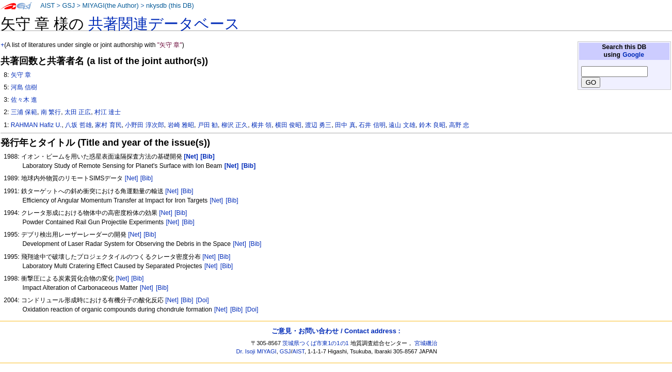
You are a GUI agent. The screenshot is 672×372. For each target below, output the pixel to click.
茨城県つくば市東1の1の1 (315, 343)
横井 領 (261, 125)
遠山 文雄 (402, 125)
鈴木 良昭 (432, 125)
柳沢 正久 (234, 125)
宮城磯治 (425, 343)
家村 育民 (108, 125)
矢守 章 (21, 75)
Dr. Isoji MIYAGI (256, 351)
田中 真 (345, 125)
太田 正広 (78, 112)
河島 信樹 (24, 87)
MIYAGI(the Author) (110, 5)
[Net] (131, 178)
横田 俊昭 (288, 125)
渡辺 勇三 (318, 125)
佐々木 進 (24, 99)
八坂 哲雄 (78, 125)
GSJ (68, 5)
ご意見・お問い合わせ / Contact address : (335, 331)
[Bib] (146, 178)
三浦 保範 (24, 112)
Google (633, 54)
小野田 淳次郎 (144, 125)
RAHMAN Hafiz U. (36, 125)
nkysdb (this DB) (170, 5)
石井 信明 (372, 125)
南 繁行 (51, 112)
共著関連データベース (164, 24)
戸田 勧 (208, 125)
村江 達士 (107, 112)
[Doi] (202, 300)
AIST (47, 5)
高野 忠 (459, 125)
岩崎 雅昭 (181, 125)
